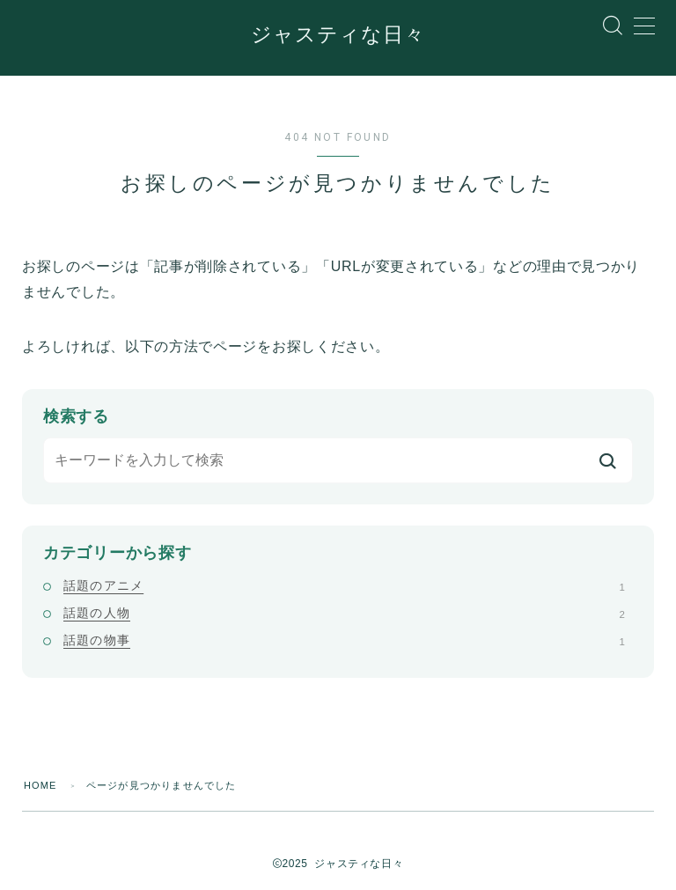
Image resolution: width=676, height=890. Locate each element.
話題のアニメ (344, 584)
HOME (40, 785)
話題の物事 (344, 640)
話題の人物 (344, 613)
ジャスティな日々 (338, 36)
